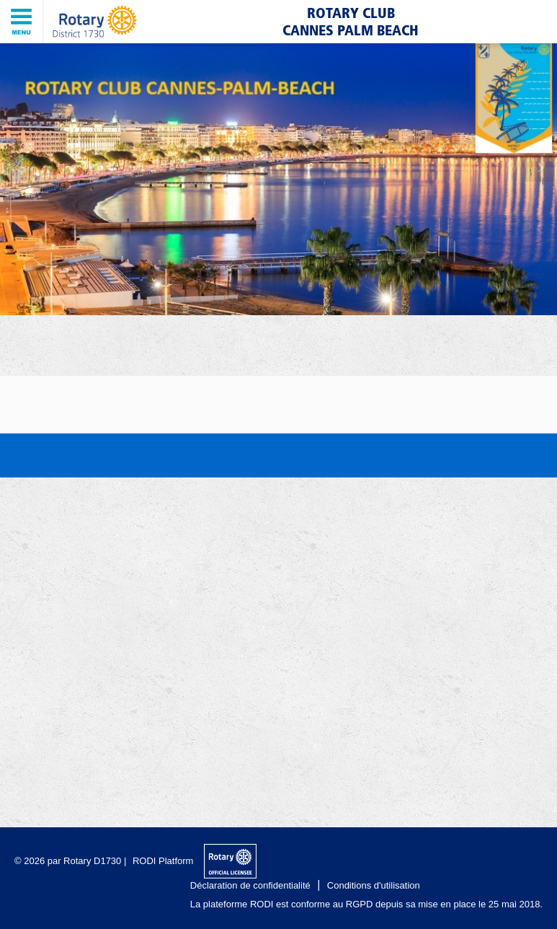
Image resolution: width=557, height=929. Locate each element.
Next (539, 167)
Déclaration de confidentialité (250, 885)
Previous (18, 167)
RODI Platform (163, 860)
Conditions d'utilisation (373, 885)
